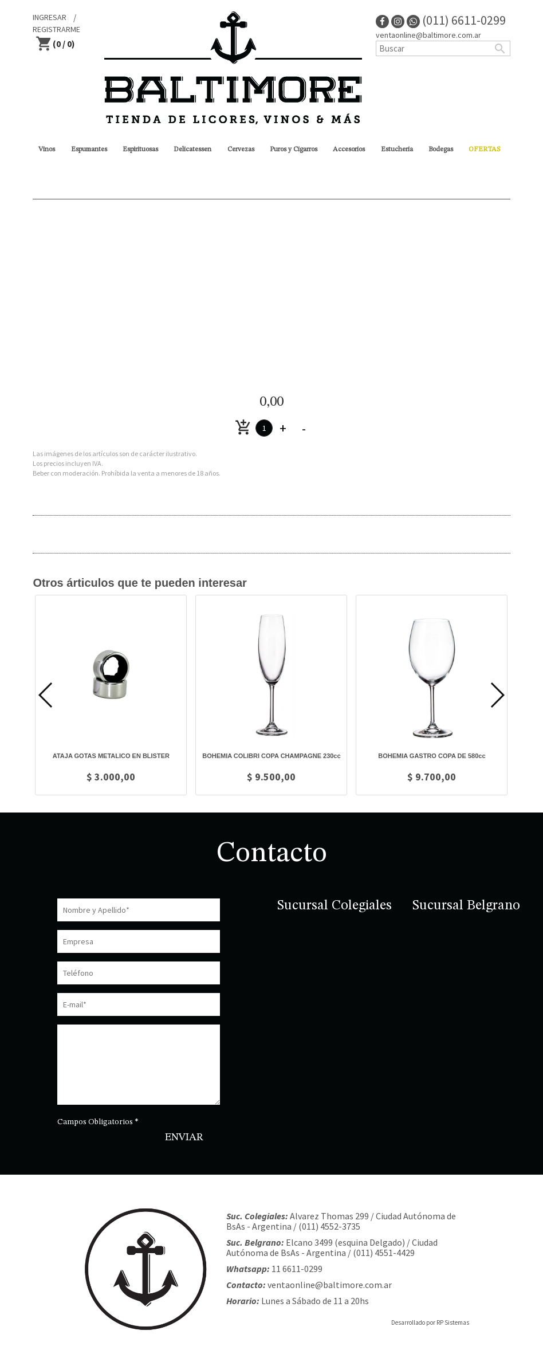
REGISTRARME (56, 29)
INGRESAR (49, 17)
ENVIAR (184, 1137)
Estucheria (397, 149)
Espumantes (89, 149)
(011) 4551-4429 (384, 1252)
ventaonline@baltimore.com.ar (428, 35)
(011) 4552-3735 (329, 1226)
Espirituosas (140, 149)
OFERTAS (484, 149)
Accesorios (349, 149)
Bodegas (440, 149)
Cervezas (240, 149)
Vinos (46, 149)
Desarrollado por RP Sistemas (430, 1322)
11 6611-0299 (297, 1268)
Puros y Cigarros (293, 149)
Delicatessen (192, 149)
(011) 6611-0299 (456, 20)
